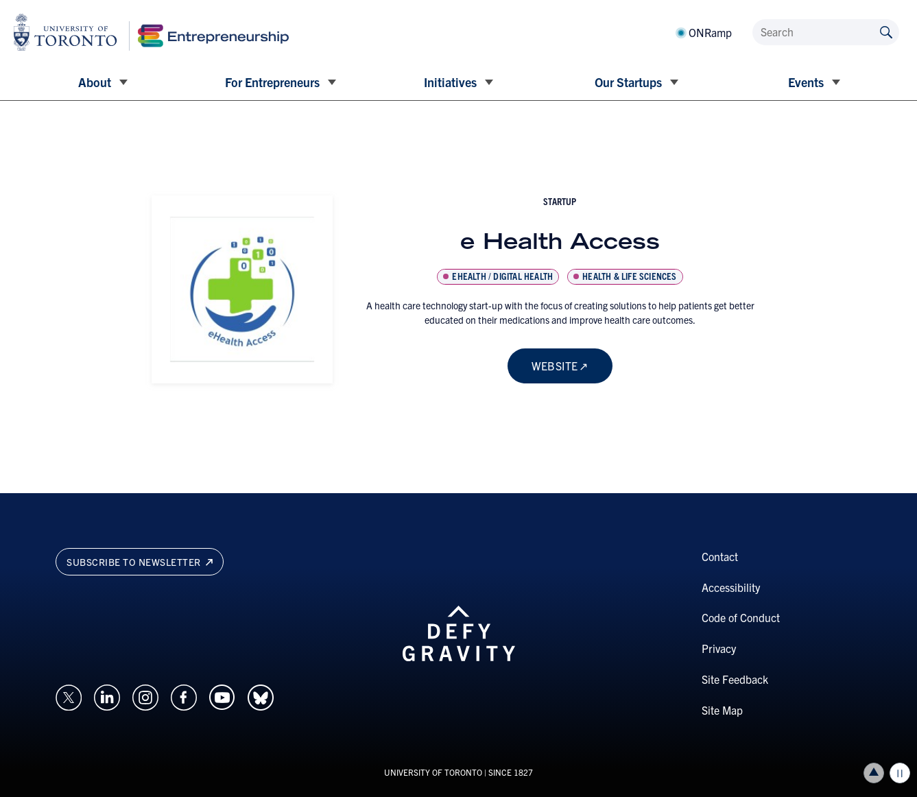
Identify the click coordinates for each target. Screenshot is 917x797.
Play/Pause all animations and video (900, 773)
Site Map (722, 710)
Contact (720, 556)
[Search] (825, 32)
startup (559, 201)
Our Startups (628, 82)
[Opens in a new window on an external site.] (69, 695)
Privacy (719, 648)
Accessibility (731, 587)
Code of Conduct (741, 617)
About (94, 82)
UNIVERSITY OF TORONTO (433, 772)
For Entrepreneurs (272, 82)
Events (806, 82)
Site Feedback (735, 679)
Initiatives (450, 82)
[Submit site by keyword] (886, 31)
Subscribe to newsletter (140, 562)
